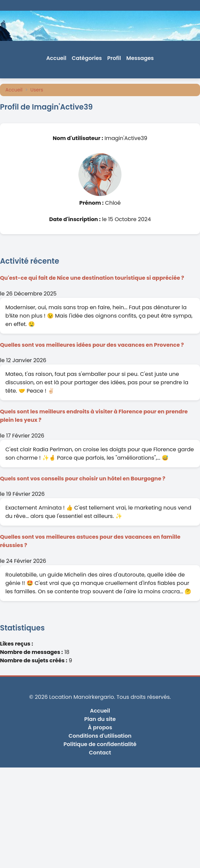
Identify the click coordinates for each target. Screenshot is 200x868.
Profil (114, 58)
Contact (100, 752)
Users (37, 89)
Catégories (87, 58)
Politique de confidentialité (99, 744)
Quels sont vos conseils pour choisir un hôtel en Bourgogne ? (82, 478)
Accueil (56, 58)
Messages (140, 58)
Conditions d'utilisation (99, 736)
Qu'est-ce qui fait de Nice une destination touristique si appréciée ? (92, 278)
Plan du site (100, 719)
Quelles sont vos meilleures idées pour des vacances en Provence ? (92, 345)
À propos (100, 727)
